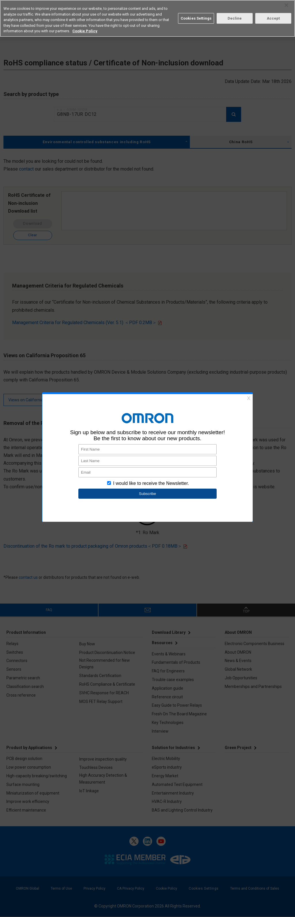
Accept (273, 18)
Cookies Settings (196, 18)
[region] (147, 18)
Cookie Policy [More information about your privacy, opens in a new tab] (84, 31)
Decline (235, 18)
